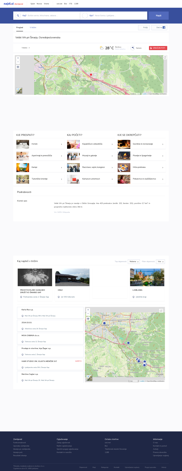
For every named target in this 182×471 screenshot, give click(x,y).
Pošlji (145, 27)
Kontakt (116, 467)
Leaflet (144, 94)
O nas (155, 442)
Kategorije (104, 467)
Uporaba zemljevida (21, 446)
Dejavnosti (83, 467)
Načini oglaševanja (64, 446)
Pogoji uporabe (150, 467)
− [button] (18, 62)
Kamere (138, 48)
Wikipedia (66, 212)
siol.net (59, 4)
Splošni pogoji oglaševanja (67, 449)
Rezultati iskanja (20, 455)
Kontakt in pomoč (160, 446)
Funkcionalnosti (19, 442)
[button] (18, 67)
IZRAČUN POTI (159, 48)
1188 (76, 4)
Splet (33, 4)
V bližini (33, 27)
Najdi (158, 15)
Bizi (65, 4)
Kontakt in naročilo (64, 452)
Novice (39, 4)
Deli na (161, 27)
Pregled (19, 27)
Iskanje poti (17, 452)
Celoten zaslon (165, 57)
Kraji (94, 467)
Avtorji (155, 449)
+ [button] (18, 58)
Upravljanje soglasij (161, 455)
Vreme (46, 4)
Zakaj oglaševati (63, 442)
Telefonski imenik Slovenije (116, 449)
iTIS (70, 4)
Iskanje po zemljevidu (21, 449)
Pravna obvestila (159, 452)
